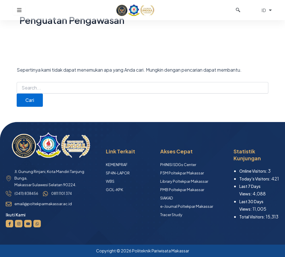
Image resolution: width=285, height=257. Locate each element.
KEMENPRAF (116, 164)
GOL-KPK (114, 189)
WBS (110, 181)
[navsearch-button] (238, 10)
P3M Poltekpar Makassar (182, 173)
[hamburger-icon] (19, 10)
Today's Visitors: (255, 178)
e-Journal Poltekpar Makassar (186, 206)
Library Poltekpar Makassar (184, 181)
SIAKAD (166, 198)
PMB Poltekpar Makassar (182, 189)
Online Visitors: (253, 171)
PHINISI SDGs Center (178, 164)
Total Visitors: (252, 216)
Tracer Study (171, 214)
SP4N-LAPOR (118, 173)
